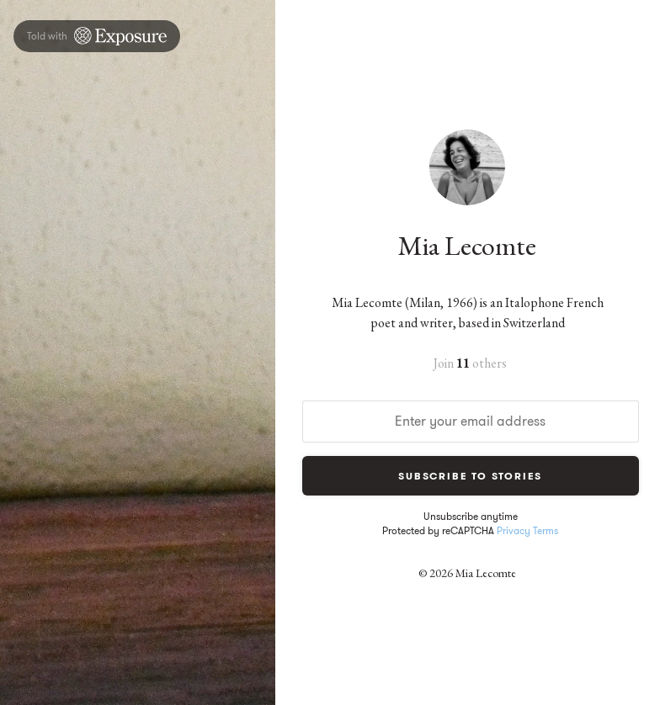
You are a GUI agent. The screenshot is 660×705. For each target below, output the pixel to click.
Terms (545, 530)
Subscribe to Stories (470, 476)
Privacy (513, 530)
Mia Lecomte (467, 245)
